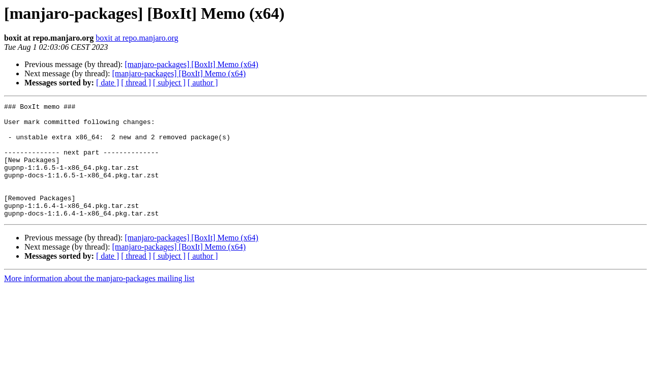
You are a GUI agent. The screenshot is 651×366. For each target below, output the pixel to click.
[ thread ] (136, 82)
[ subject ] (169, 82)
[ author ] (203, 82)
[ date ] (107, 82)
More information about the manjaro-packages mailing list (99, 301)
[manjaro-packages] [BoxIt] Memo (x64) (191, 64)
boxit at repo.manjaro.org (137, 38)
